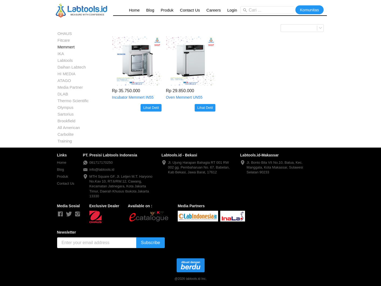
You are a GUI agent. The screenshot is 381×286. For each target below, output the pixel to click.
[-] (60, 214)
